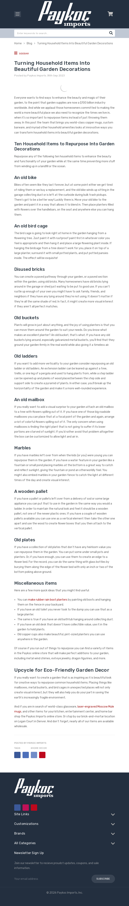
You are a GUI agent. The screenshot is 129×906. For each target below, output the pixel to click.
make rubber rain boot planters (47, 599)
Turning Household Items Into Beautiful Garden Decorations (75, 43)
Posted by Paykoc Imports (30, 743)
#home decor (39, 748)
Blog (29, 43)
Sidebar (21, 53)
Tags (17, 748)
